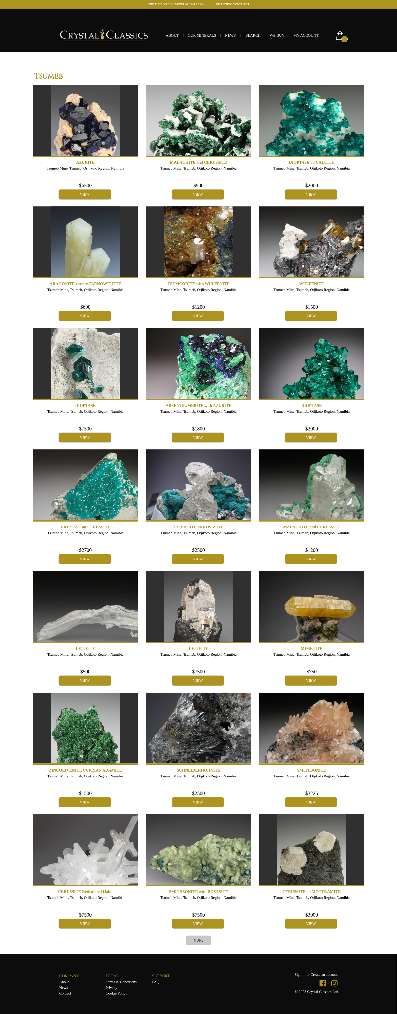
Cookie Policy (116, 993)
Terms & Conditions (121, 982)
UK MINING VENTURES (232, 4)
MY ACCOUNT (306, 35)
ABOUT (172, 35)
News (63, 988)
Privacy (111, 988)
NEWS (230, 35)
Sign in (301, 974)
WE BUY (277, 35)
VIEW (85, 194)
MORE (198, 940)
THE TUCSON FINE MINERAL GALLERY (176, 4)
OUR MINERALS (202, 35)
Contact (65, 993)
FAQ (156, 982)
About (64, 982)
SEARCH (253, 35)
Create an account (324, 974)
